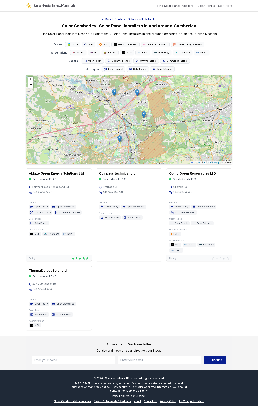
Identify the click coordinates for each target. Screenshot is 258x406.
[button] (144, 114)
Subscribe (215, 360)
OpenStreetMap (211, 162)
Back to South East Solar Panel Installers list (129, 19)
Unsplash (141, 396)
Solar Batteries (162, 69)
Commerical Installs (175, 60)
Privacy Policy (168, 401)
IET (94, 52)
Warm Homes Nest (155, 44)
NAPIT (201, 52)
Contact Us (150, 401)
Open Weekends (119, 60)
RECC (143, 52)
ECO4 (73, 44)
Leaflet (195, 162)
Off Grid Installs (146, 60)
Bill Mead (127, 396)
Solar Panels (137, 69)
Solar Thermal (113, 69)
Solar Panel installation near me (72, 401)
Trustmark (182, 52)
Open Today (92, 60)
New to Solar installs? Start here (112, 401)
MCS (127, 52)
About (137, 401)
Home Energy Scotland (187, 44)
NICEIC (78, 52)
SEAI (88, 44)
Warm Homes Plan (125, 44)
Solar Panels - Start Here (214, 6)
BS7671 (110, 52)
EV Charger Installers (191, 401)
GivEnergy (161, 52)
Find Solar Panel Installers (175, 6)
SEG (103, 44)
